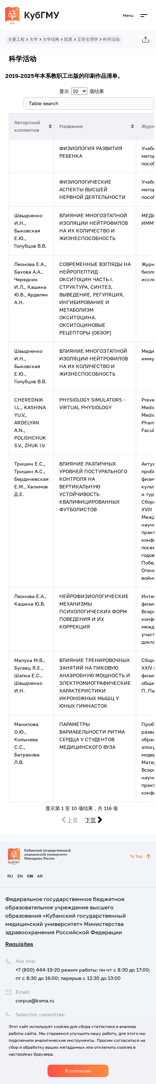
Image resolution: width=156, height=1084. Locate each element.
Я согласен (78, 1071)
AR (40, 876)
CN (30, 876)
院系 (68, 39)
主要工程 (16, 39)
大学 (33, 39)
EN (20, 876)
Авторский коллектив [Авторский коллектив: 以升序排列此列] (27, 126)
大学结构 (51, 39)
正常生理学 (87, 39)
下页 (90, 820)
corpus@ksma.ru (35, 1000)
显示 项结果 (81, 91)
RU (10, 876)
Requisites (19, 943)
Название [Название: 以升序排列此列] (71, 126)
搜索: (81, 103)
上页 (72, 820)
